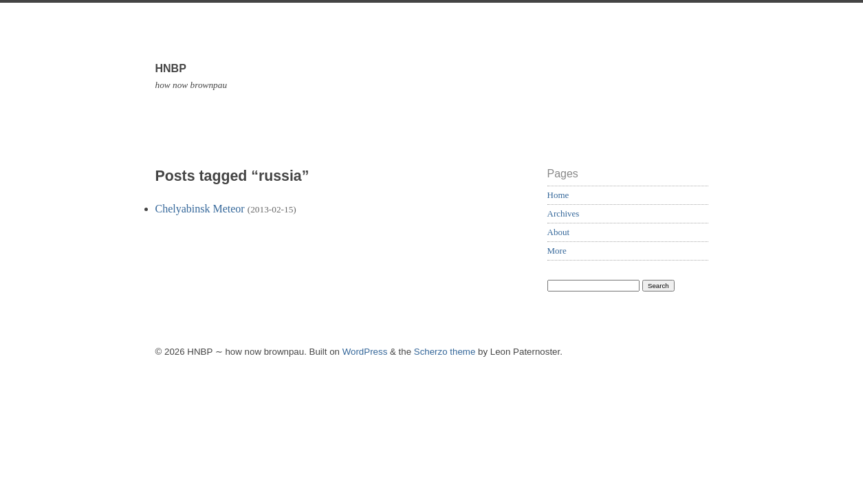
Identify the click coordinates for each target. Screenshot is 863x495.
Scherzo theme (445, 351)
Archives (563, 213)
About (558, 232)
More (557, 250)
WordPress (365, 351)
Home (558, 195)
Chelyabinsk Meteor (200, 208)
